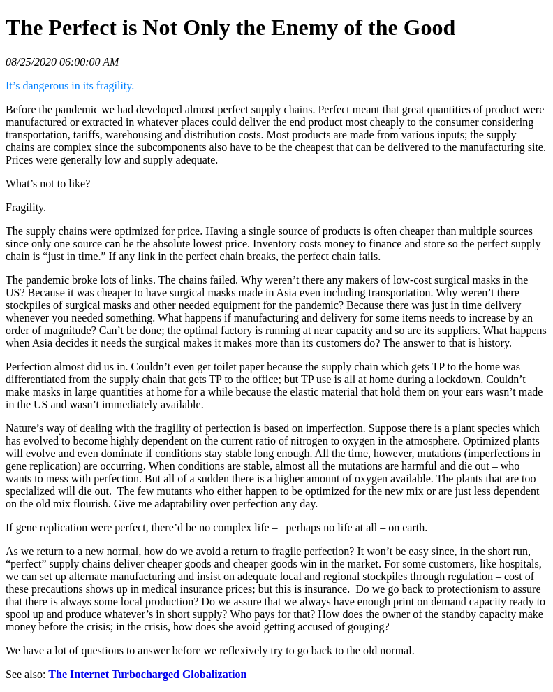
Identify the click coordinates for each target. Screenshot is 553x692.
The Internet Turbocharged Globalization (147, 674)
